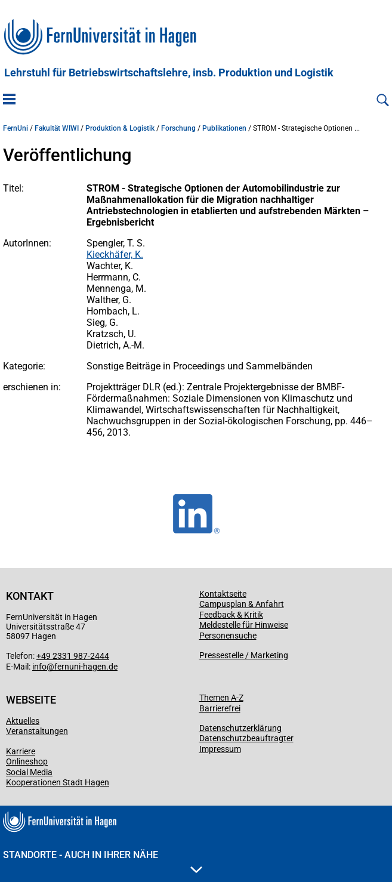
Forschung (178, 128)
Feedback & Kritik (231, 614)
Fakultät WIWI (57, 128)
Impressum (220, 749)
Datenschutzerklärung (240, 728)
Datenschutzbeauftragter (246, 738)
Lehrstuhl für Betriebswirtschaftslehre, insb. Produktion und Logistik (169, 73)
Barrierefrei (219, 708)
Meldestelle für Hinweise (243, 625)
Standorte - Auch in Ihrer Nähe (102, 861)
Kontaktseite (222, 594)
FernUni (15, 128)
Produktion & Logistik (120, 128)
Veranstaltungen (37, 731)
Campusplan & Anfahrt (241, 604)
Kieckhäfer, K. (115, 254)
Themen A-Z (221, 697)
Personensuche (228, 635)
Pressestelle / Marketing (243, 655)
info (39, 666)
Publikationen (224, 128)
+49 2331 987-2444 (72, 656)
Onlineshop (27, 761)
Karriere (20, 751)
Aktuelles (22, 721)
